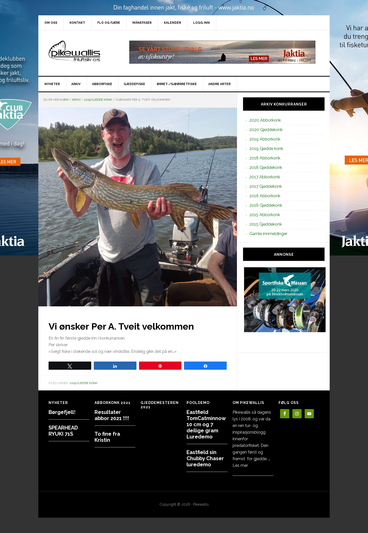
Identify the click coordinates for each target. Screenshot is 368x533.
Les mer (240, 465)
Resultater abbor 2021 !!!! (112, 415)
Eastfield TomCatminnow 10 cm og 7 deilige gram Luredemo (206, 424)
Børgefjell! (62, 412)
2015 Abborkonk (264, 214)
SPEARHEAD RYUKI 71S (63, 431)
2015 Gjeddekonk (265, 224)
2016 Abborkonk (264, 195)
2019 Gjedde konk (84, 383)
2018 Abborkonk (264, 158)
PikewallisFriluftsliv (82, 52)
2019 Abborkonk (264, 139)
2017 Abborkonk (264, 177)
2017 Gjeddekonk (265, 186)
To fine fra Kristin (107, 437)
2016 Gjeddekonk (265, 205)
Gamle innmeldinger (268, 233)
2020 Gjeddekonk (266, 129)
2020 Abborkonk (265, 120)
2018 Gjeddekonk (265, 167)
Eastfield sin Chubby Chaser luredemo (205, 458)
